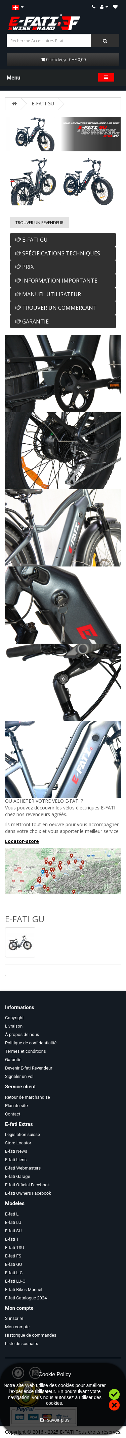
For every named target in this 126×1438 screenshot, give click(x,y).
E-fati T (12, 1239)
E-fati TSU (14, 1247)
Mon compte (17, 1326)
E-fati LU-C (15, 1281)
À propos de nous (22, 1034)
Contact (12, 1114)
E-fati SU (13, 1230)
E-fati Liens (16, 1159)
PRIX (24, 266)
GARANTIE (32, 321)
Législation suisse (22, 1134)
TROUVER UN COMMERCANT (56, 307)
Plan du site (16, 1105)
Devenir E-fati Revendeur (28, 1068)
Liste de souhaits (21, 1343)
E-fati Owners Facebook (28, 1193)
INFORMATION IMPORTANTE (56, 280)
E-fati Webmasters (23, 1168)
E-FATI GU (43, 103)
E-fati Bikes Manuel (23, 1289)
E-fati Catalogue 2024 (26, 1297)
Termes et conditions (25, 1051)
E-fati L (11, 1214)
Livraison (14, 1026)
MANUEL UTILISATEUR (48, 294)
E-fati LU (13, 1222)
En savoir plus (55, 1420)
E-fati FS (13, 1255)
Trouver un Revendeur (39, 223)
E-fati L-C (14, 1272)
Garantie (13, 1059)
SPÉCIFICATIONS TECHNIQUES (57, 253)
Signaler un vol (19, 1076)
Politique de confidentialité (30, 1042)
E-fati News (16, 1151)
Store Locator (18, 1142)
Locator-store (22, 841)
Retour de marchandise (27, 1097)
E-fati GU (13, 1264)
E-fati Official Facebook (27, 1184)
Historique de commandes (30, 1335)
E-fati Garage (17, 1176)
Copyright (14, 1017)
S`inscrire (14, 1318)
